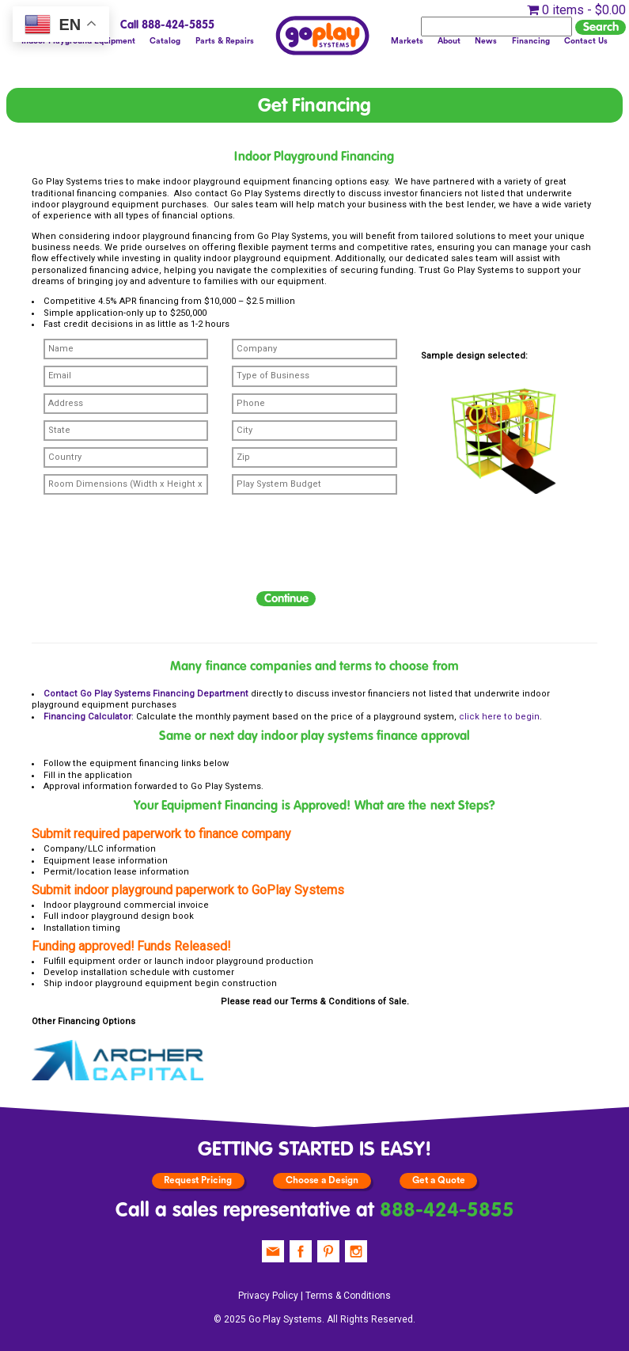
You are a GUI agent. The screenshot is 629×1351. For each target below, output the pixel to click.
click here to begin (499, 717)
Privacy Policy (268, 1295)
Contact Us (586, 41)
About (449, 41)
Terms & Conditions (332, 1001)
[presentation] (152, 552)
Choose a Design (322, 1180)
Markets (407, 41)
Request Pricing (198, 1180)
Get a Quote (438, 1180)
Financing (531, 41)
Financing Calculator (87, 717)
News (486, 41)
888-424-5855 (447, 1211)
